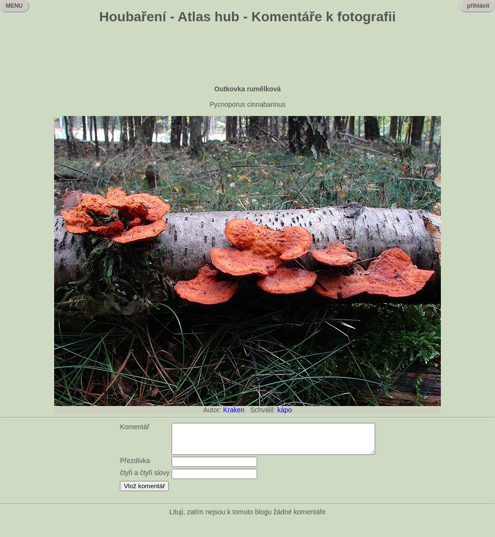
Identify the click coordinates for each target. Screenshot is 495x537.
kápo (284, 410)
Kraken (233, 410)
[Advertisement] (247, 55)
